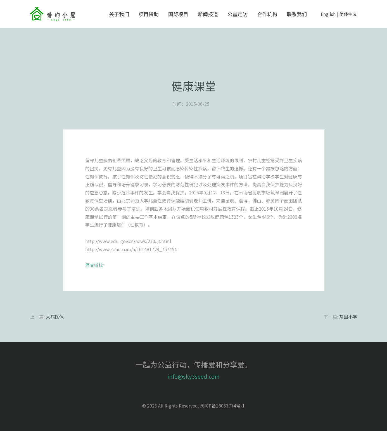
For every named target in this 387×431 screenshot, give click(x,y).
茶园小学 (348, 316)
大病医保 (55, 316)
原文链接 (94, 265)
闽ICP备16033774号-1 (222, 405)
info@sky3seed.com (193, 376)
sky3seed (52, 14)
